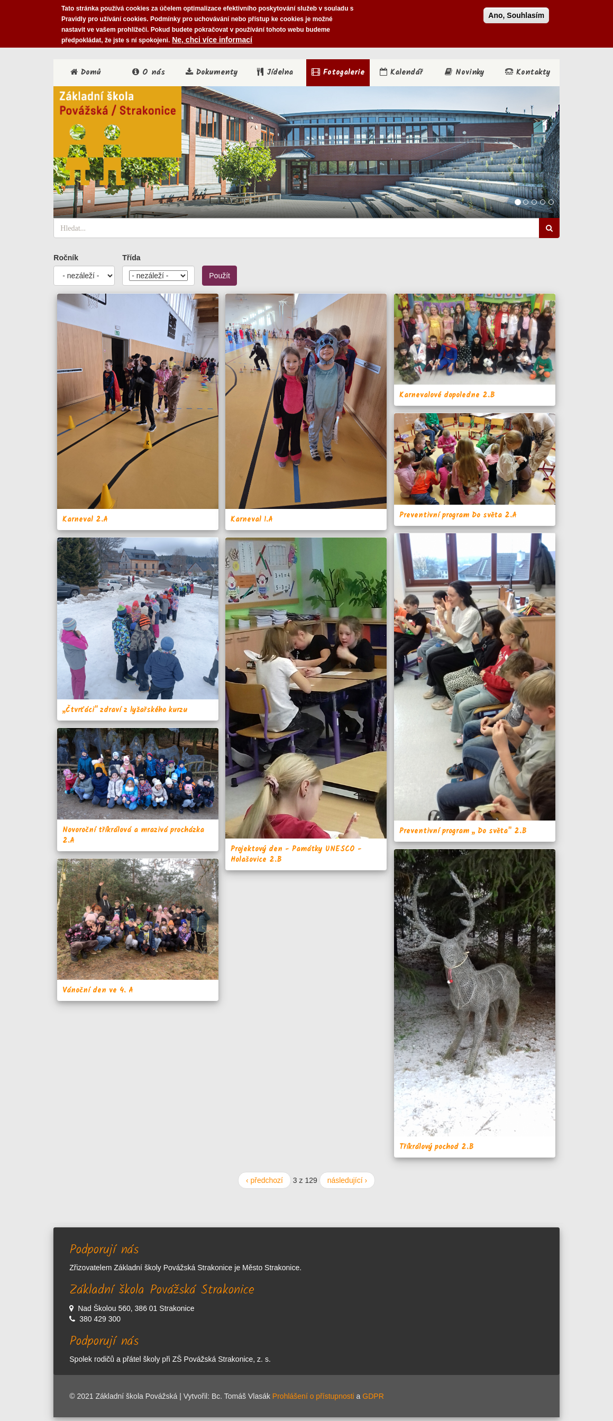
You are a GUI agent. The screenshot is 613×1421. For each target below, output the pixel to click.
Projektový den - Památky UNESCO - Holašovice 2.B (296, 854)
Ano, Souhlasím (516, 15)
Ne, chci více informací (212, 39)
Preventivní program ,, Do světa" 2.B (463, 831)
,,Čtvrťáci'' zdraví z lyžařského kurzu (124, 710)
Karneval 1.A (252, 519)
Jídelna (275, 72)
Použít (219, 275)
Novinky (464, 72)
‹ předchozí (264, 1180)
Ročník (65, 257)
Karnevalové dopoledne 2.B (447, 395)
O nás (148, 72)
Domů (85, 72)
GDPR (372, 1396)
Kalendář (401, 72)
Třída (131, 257)
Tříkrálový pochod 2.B (436, 1147)
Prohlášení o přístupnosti (313, 1396)
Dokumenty (212, 72)
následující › (347, 1180)
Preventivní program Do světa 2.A (458, 515)
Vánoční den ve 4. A (97, 990)
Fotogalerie (338, 72)
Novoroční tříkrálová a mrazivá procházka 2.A (133, 835)
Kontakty (528, 72)
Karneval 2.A (85, 519)
